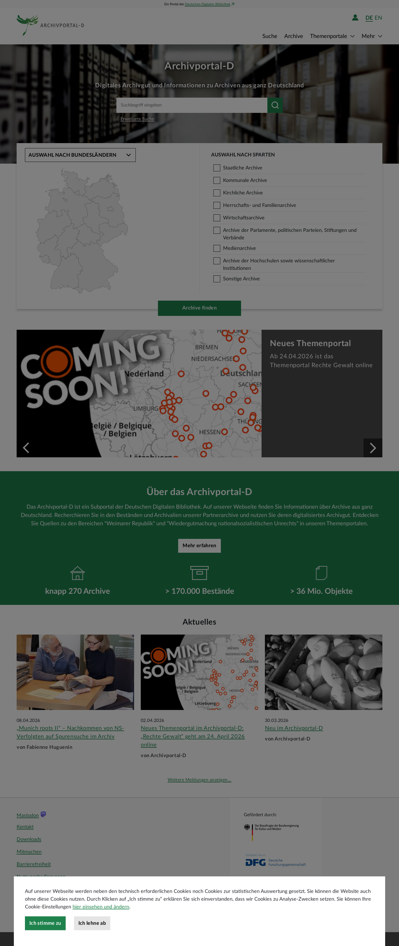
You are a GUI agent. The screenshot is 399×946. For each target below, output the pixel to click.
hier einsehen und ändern (101, 920)
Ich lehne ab (92, 936)
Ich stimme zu (45, 936)
